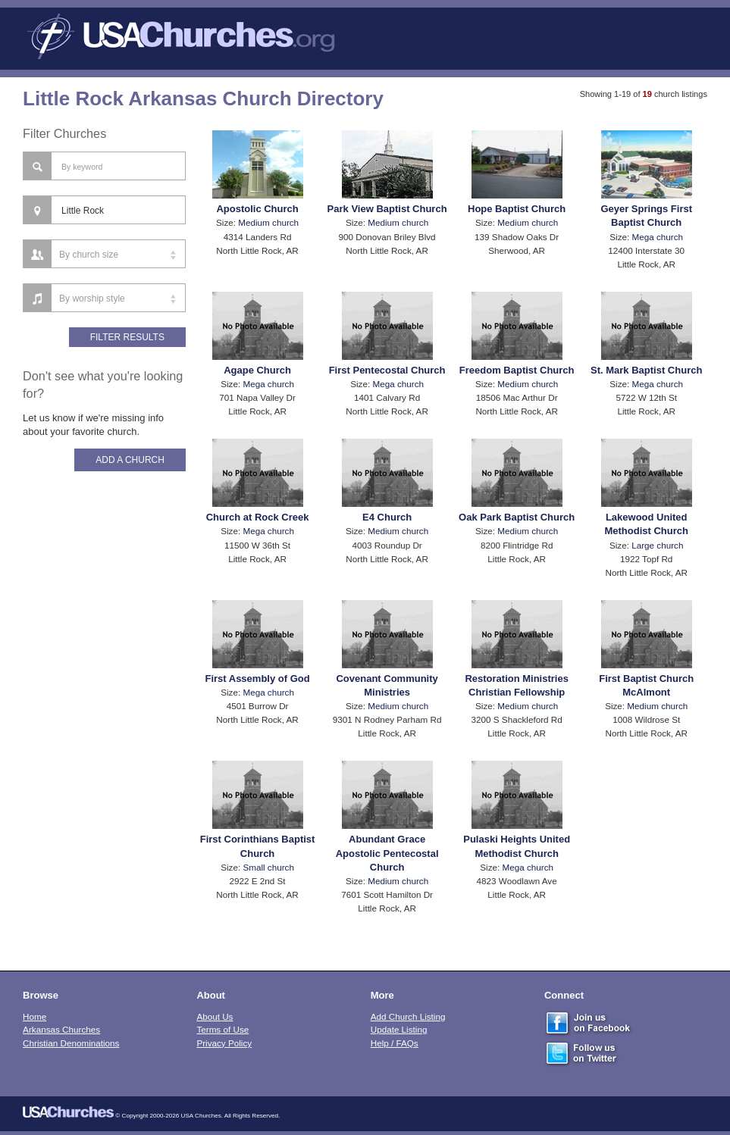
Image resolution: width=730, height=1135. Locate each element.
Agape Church (257, 370)
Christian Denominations (71, 1043)
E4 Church (387, 517)
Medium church (268, 222)
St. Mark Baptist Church (646, 370)
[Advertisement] (104, 726)
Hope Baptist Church (517, 208)
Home (34, 1016)
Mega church (658, 237)
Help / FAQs (394, 1043)
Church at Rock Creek (257, 517)
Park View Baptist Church (387, 208)
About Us (214, 1016)
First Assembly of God (257, 678)
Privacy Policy (224, 1043)
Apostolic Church (257, 208)
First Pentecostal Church (387, 370)
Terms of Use (222, 1029)
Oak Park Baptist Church (517, 517)
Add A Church (130, 460)
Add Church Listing (408, 1016)
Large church (657, 545)
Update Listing (399, 1029)
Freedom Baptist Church (517, 370)
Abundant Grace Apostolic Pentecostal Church (387, 852)
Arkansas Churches (61, 1029)
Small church (268, 867)
